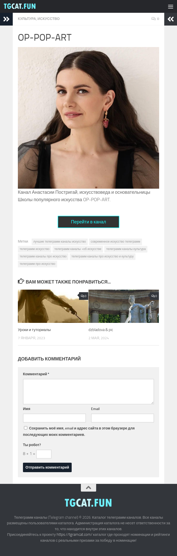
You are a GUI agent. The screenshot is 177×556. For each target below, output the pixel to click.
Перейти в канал (88, 222)
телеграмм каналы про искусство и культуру (102, 256)
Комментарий (36, 374)
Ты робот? (32, 445)
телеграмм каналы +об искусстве (78, 249)
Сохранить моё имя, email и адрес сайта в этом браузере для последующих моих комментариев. (79, 431)
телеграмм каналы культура (126, 249)
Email (95, 409)
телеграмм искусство (34, 249)
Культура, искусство (39, 19)
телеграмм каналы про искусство (43, 256)
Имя (26, 409)
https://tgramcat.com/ (74, 534)
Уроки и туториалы (34, 329)
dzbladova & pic (100, 329)
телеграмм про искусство (37, 264)
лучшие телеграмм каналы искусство (59, 241)
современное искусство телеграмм (115, 241)
